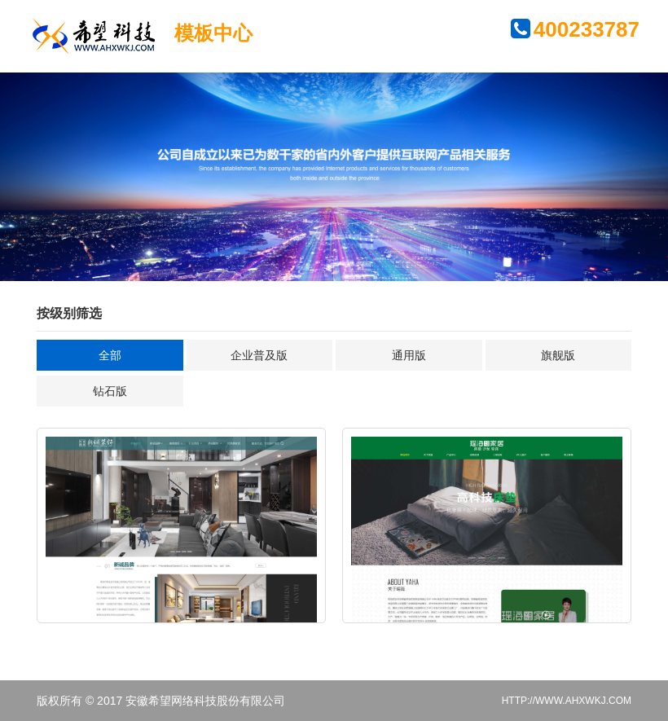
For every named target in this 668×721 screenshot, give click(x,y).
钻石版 (110, 391)
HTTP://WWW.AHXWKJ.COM (566, 700)
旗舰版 (558, 355)
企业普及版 (259, 355)
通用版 (409, 355)
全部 (110, 355)
